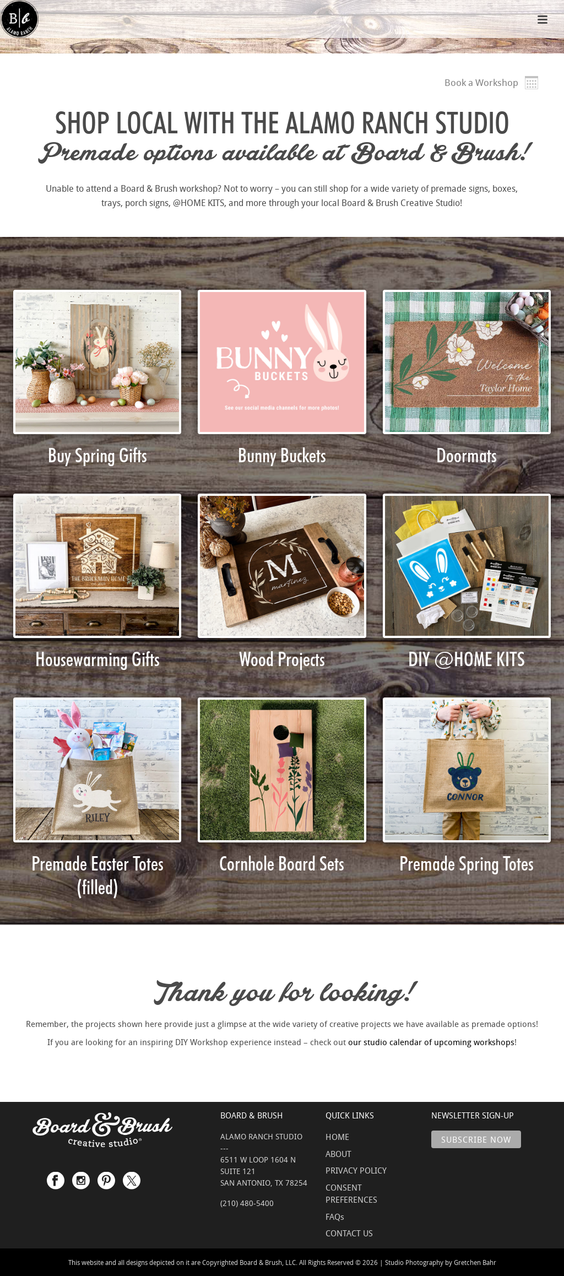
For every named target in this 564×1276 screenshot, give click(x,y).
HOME (337, 1136)
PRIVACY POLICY (356, 1170)
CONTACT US (349, 1233)
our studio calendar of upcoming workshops (431, 1041)
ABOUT (338, 1153)
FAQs (335, 1216)
